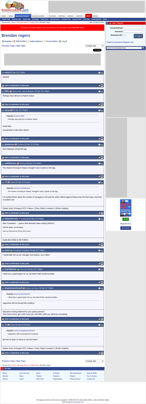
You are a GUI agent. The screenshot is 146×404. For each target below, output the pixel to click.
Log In (64, 41)
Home (13, 22)
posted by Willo (19, 116)
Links (21, 379)
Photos (39, 376)
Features (56, 376)
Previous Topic (8, 46)
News (38, 373)
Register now (128, 42)
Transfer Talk (16, 19)
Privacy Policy (75, 379)
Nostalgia (35, 19)
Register (8, 41)
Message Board (22, 22)
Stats (21, 376)
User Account (24, 373)
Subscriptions (96, 19)
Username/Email (116, 28)
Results (5, 376)
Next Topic (21, 46)
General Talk (76, 19)
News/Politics (55, 19)
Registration (57, 379)
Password (119, 32)
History (5, 379)
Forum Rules (51, 41)
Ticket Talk (26, 19)
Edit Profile (21, 41)
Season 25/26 (92, 373)
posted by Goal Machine (22, 294)
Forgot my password (114, 42)
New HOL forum (78, 27)
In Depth (56, 373)
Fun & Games (92, 376)
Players (73, 376)
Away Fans (44, 19)
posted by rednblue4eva (22, 188)
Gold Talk (86, 19)
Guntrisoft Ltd (78, 402)
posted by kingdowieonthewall (24, 330)
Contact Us (91, 379)
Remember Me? (117, 35)
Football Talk (66, 19)
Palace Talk (6, 19)
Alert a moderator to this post (17, 85)
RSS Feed (40, 379)
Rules (105, 19)
